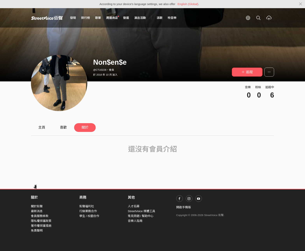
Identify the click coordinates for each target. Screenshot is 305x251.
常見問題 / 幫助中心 (141, 216)
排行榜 (85, 17)
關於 (85, 127)
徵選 (126, 17)
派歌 (159, 17)
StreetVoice (47, 18)
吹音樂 (172, 17)
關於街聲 (37, 206)
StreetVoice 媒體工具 (141, 211)
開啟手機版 (183, 207)
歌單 (98, 17)
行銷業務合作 (88, 211)
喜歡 (63, 127)
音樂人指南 (135, 220)
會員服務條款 (39, 216)
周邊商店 (112, 18)
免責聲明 (37, 230)
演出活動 (140, 17)
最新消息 (37, 211)
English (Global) (188, 4)
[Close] (300, 4)
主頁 (41, 127)
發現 (73, 17)
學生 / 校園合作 (89, 216)
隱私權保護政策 (41, 220)
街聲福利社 (86, 206)
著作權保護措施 (41, 225)
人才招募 (133, 206)
